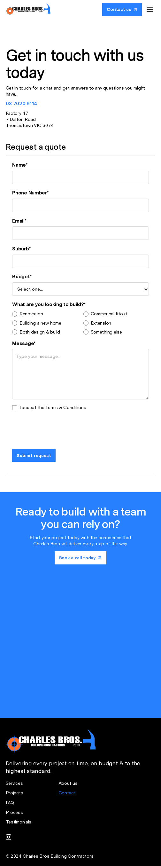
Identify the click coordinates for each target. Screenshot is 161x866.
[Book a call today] (122, 9)
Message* (23, 343)
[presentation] (60, 428)
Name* (19, 165)
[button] (149, 9)
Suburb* (21, 249)
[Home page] (28, 9)
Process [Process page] (14, 812)
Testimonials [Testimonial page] (19, 821)
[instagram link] (9, 837)
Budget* (21, 276)
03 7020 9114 (21, 103)
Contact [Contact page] (67, 792)
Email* (19, 221)
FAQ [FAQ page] (10, 802)
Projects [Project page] (14, 792)
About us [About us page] (68, 783)
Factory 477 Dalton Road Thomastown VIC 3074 (30, 119)
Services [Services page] (14, 783)
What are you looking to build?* (48, 304)
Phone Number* (30, 193)
